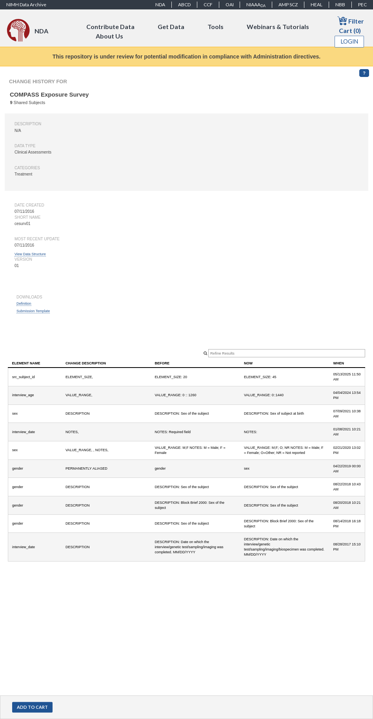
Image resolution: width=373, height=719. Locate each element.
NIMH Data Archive (26, 4)
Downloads (29, 297)
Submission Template (33, 311)
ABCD (184, 4)
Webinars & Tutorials (278, 26)
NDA (160, 4)
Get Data (171, 26)
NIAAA (256, 5)
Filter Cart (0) (350, 25)
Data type (25, 146)
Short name (27, 217)
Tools (215, 26)
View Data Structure (30, 254)
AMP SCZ (288, 4)
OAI (230, 4)
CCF (208, 4)
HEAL (316, 4)
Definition (23, 304)
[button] (32, 707)
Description (28, 124)
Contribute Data (110, 26)
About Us (109, 36)
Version (23, 259)
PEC (362, 4)
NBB (340, 4)
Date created (29, 205)
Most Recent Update (37, 239)
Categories (27, 168)
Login (349, 41)
